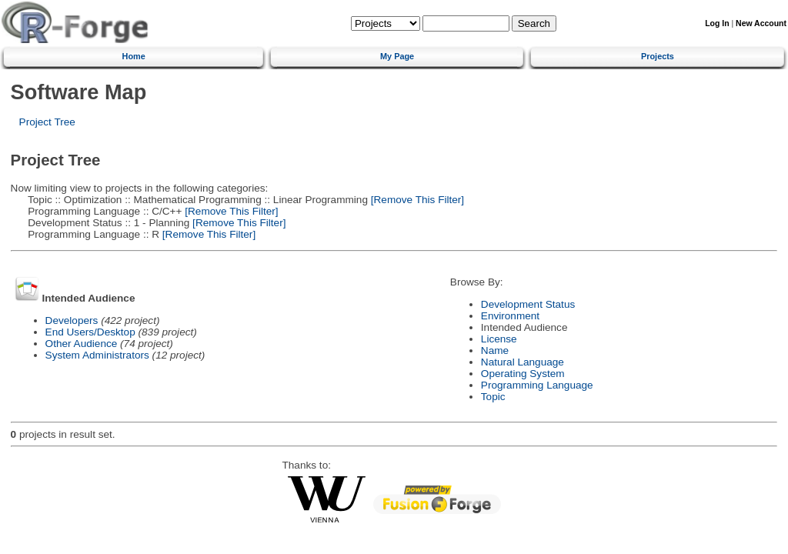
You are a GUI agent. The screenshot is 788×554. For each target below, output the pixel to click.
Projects (657, 56)
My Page (397, 56)
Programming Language (537, 385)
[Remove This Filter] (416, 199)
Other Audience (81, 343)
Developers (71, 320)
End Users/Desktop (90, 332)
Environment (510, 316)
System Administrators (97, 355)
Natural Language (522, 362)
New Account (761, 23)
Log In (717, 23)
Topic (493, 396)
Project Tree (47, 122)
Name (495, 350)
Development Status (528, 304)
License (499, 339)
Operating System (523, 373)
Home (133, 56)
